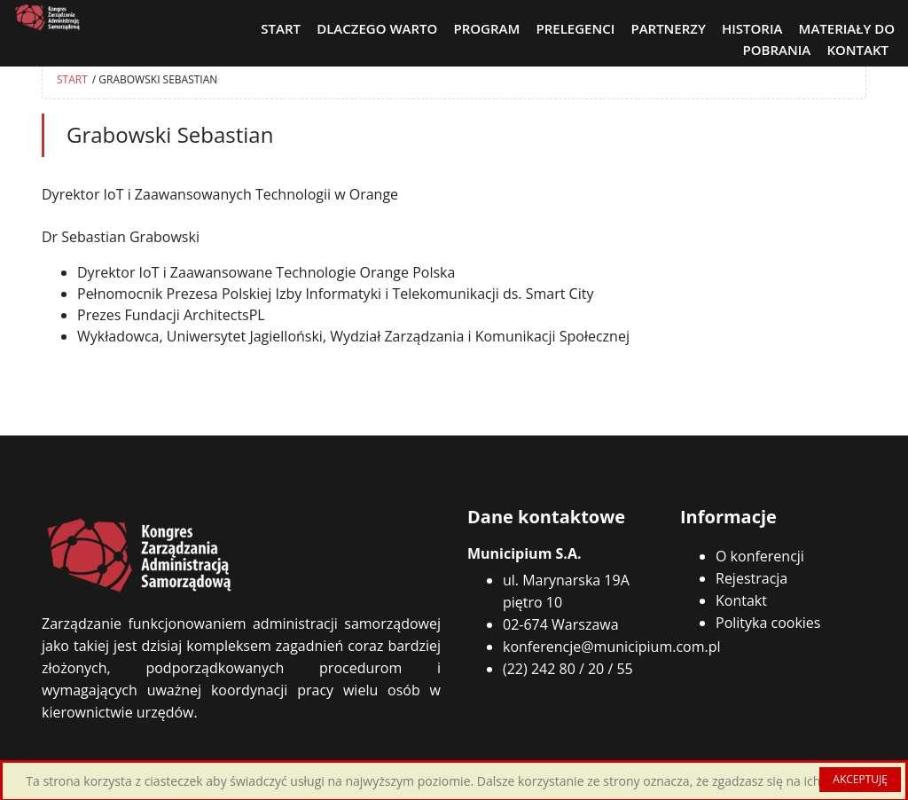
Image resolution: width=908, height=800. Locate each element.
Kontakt (741, 600)
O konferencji (760, 556)
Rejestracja (751, 578)
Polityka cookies (768, 622)
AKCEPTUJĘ (860, 779)
